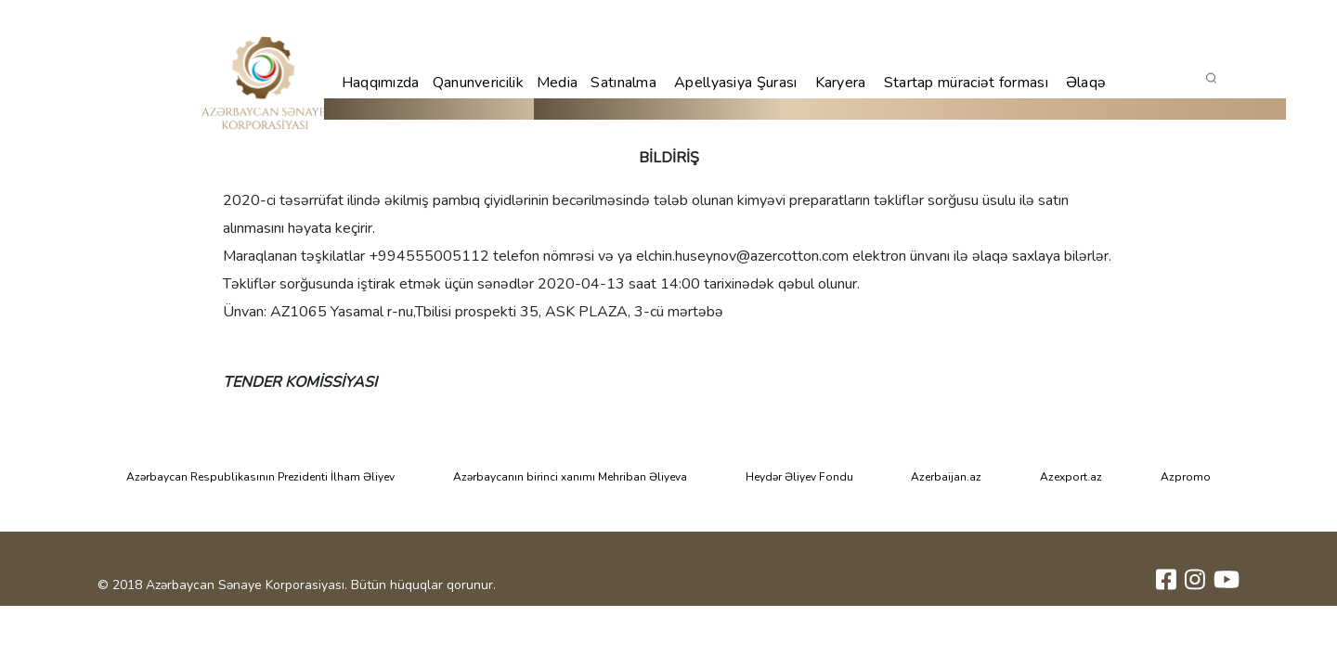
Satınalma (623, 82)
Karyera (840, 82)
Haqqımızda (381, 82)
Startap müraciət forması (966, 82)
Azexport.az (1071, 476)
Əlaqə (1086, 82)
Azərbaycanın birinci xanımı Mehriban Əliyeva (570, 476)
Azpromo (1186, 476)
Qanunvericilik (478, 82)
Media (557, 82)
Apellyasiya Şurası (735, 82)
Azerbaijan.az (946, 476)
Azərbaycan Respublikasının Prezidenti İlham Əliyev (260, 476)
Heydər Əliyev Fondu (799, 476)
